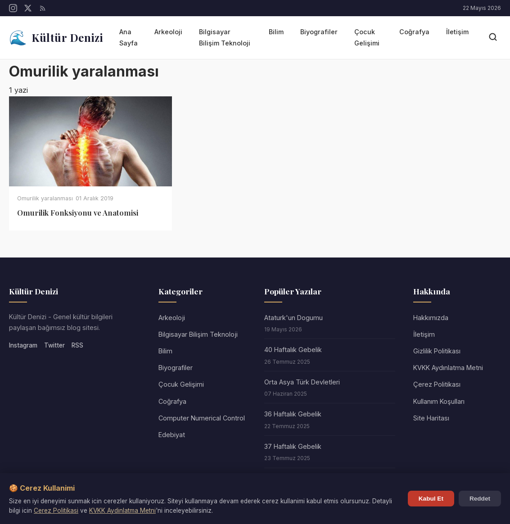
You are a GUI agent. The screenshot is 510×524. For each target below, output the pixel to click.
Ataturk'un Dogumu (293, 317)
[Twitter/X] (28, 8)
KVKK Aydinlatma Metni (122, 510)
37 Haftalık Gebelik (292, 446)
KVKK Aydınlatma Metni (448, 367)
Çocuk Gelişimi (366, 37)
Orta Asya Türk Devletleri (302, 382)
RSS (77, 345)
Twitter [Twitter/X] (54, 345)
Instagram (23, 345)
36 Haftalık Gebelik (292, 414)
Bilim (276, 32)
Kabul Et (431, 498)
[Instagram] (13, 8)
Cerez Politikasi (56, 510)
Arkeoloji (168, 32)
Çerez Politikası (436, 384)
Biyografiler (319, 32)
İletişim (457, 32)
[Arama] (493, 37)
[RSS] (43, 8)
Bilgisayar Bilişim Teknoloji (224, 37)
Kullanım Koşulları (439, 401)
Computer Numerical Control (201, 418)
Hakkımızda (430, 317)
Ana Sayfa (128, 37)
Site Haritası (431, 418)
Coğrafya (414, 32)
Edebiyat (171, 434)
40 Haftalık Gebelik (293, 349)
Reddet (479, 498)
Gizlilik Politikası (436, 351)
